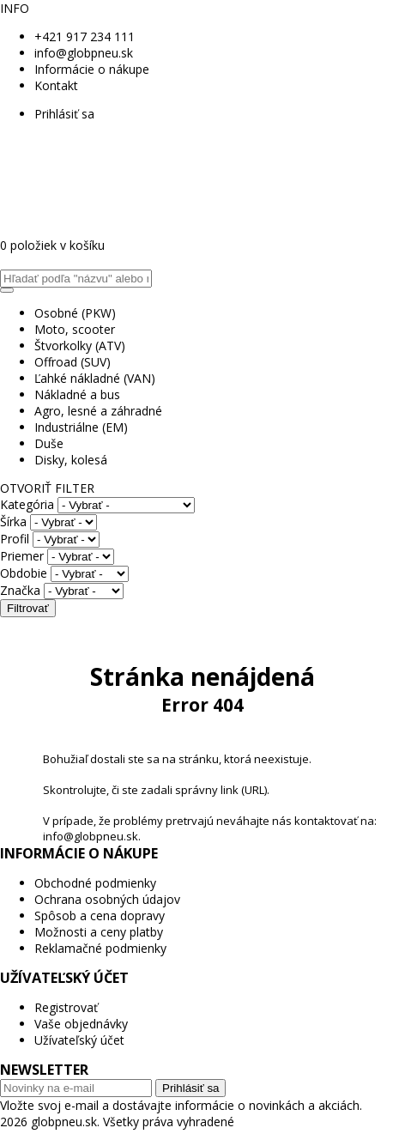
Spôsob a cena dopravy (99, 915)
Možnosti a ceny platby (98, 932)
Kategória (27, 504)
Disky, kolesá (70, 460)
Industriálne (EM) (81, 427)
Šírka (13, 521)
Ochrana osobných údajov (107, 899)
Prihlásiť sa (64, 114)
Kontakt (56, 85)
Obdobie (23, 573)
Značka (20, 590)
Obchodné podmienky (95, 883)
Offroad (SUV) (72, 362)
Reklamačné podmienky (100, 948)
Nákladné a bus (77, 394)
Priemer (22, 556)
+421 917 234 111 (84, 36)
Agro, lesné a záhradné (98, 411)
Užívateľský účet (79, 1040)
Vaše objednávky (81, 1024)
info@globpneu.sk (83, 53)
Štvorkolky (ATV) (79, 345)
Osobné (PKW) (75, 313)
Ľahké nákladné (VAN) (94, 378)
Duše (48, 443)
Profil (14, 539)
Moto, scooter (74, 329)
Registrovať (66, 1007)
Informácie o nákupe (91, 69)
